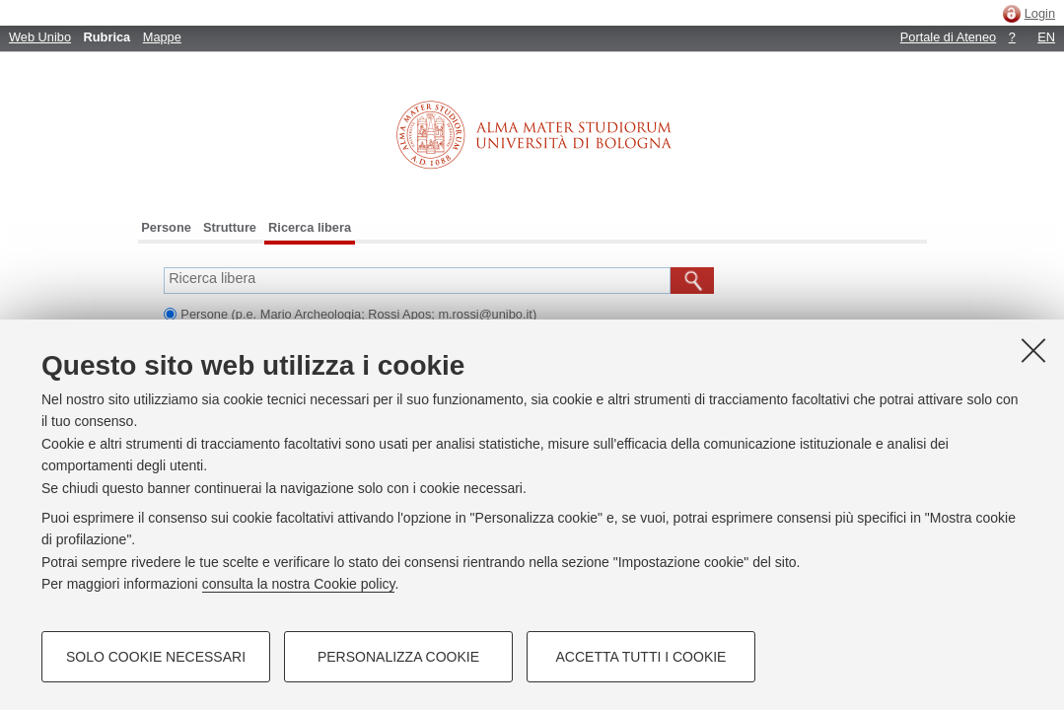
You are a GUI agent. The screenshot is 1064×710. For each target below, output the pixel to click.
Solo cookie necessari (156, 657)
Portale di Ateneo (948, 37)
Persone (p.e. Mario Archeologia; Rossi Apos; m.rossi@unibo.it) (358, 314)
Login (1040, 13)
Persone (166, 227)
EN (1046, 37)
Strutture (229, 227)
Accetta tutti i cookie (641, 657)
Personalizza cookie (398, 657)
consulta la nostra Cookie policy (298, 584)
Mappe (162, 37)
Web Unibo (40, 37)
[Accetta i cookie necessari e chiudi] (1033, 350)
